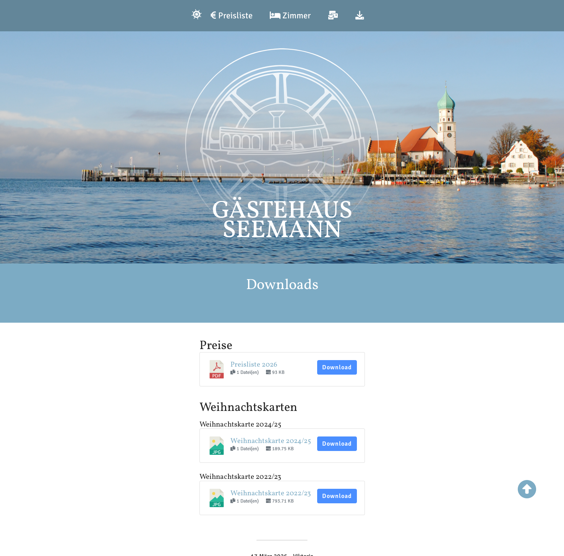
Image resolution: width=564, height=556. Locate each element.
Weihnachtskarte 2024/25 (270, 441)
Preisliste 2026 (253, 365)
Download (337, 367)
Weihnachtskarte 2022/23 (270, 493)
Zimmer (290, 15)
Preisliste (231, 15)
